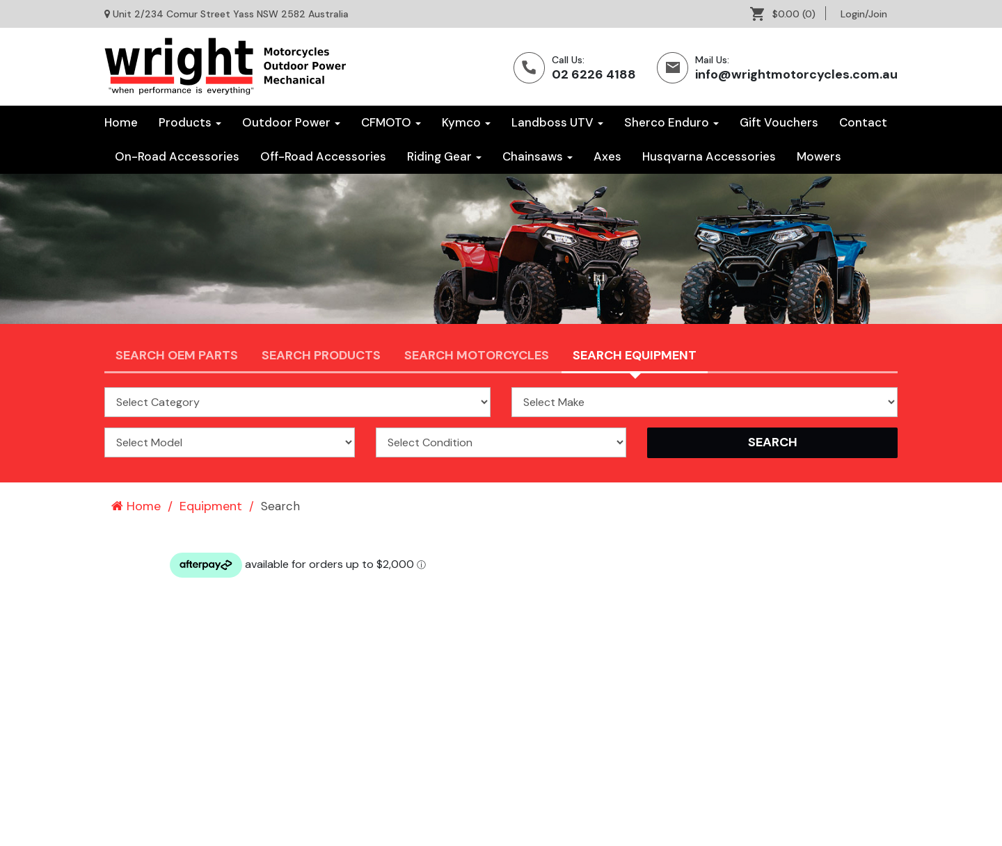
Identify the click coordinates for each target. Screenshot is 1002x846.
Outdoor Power (291, 122)
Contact (863, 122)
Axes (607, 156)
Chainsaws (537, 156)
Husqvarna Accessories (709, 156)
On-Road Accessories (177, 156)
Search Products (321, 355)
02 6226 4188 (594, 74)
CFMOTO (391, 122)
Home (121, 122)
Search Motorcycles (476, 355)
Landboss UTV (557, 122)
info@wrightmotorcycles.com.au (796, 74)
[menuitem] (788, 14)
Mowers (819, 156)
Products (190, 122)
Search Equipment (635, 355)
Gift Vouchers (779, 122)
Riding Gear (444, 156)
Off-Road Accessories (323, 156)
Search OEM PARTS (177, 355)
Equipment (211, 506)
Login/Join (864, 14)
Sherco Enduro (671, 122)
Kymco (466, 122)
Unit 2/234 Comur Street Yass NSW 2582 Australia (231, 14)
